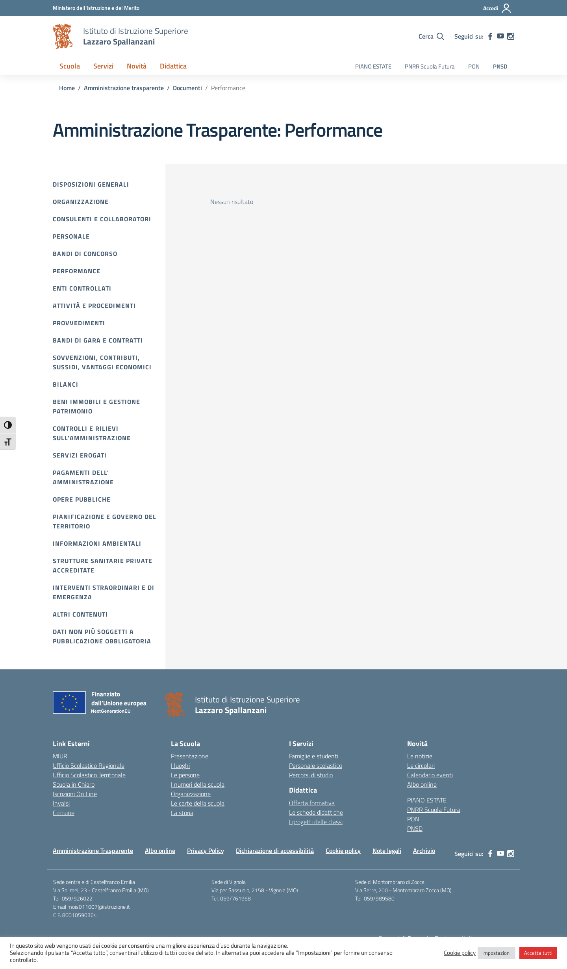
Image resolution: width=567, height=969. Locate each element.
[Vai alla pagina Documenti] (187, 88)
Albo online (422, 784)
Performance (76, 271)
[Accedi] (497, 8)
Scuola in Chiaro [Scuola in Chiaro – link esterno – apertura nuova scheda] (73, 784)
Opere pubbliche (82, 499)
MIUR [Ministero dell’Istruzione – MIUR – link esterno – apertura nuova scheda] (60, 756)
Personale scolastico (315, 765)
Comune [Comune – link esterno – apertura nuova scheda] (63, 812)
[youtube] (500, 36)
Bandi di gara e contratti (98, 340)
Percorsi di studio (311, 775)
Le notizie (419, 756)
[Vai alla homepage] (63, 36)
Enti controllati (82, 288)
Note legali (386, 850)
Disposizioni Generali (91, 184)
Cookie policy (343, 850)
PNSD (500, 66)
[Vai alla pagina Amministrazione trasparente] (124, 88)
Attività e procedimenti (94, 305)
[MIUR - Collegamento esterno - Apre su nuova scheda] (96, 8)
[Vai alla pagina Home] (67, 88)
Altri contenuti (80, 614)
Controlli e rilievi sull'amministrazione (92, 433)
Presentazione (189, 756)
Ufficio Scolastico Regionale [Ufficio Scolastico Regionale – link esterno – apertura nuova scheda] (88, 765)
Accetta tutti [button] (538, 953)
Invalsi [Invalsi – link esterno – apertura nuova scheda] (61, 803)
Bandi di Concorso (85, 253)
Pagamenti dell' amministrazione (83, 477)
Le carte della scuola (197, 803)
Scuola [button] (69, 66)
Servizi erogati (80, 455)
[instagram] (510, 36)
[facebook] (490, 36)
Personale (71, 236)
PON (474, 66)
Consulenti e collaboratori (102, 219)
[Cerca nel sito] (431, 36)
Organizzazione (81, 201)
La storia (182, 812)
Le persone (185, 775)
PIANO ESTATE (373, 66)
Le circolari (421, 765)
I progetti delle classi (316, 821)
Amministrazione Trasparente (93, 850)
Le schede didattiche (316, 812)
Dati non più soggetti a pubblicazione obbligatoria (102, 636)
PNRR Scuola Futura (430, 66)
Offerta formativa (312, 803)
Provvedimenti (79, 323)
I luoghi (180, 765)
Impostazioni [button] (496, 953)
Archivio (424, 850)
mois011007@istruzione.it (98, 906)
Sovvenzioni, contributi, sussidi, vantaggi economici (102, 362)
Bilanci (65, 384)
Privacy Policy (205, 850)
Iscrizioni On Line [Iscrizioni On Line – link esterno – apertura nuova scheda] (75, 794)
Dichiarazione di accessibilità (275, 850)
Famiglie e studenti (313, 756)
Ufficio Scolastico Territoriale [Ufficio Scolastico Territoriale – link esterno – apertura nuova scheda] (89, 775)
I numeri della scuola (197, 784)
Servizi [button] (103, 66)
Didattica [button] (173, 66)
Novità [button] (136, 66)
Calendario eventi (430, 775)
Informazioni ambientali (97, 543)
